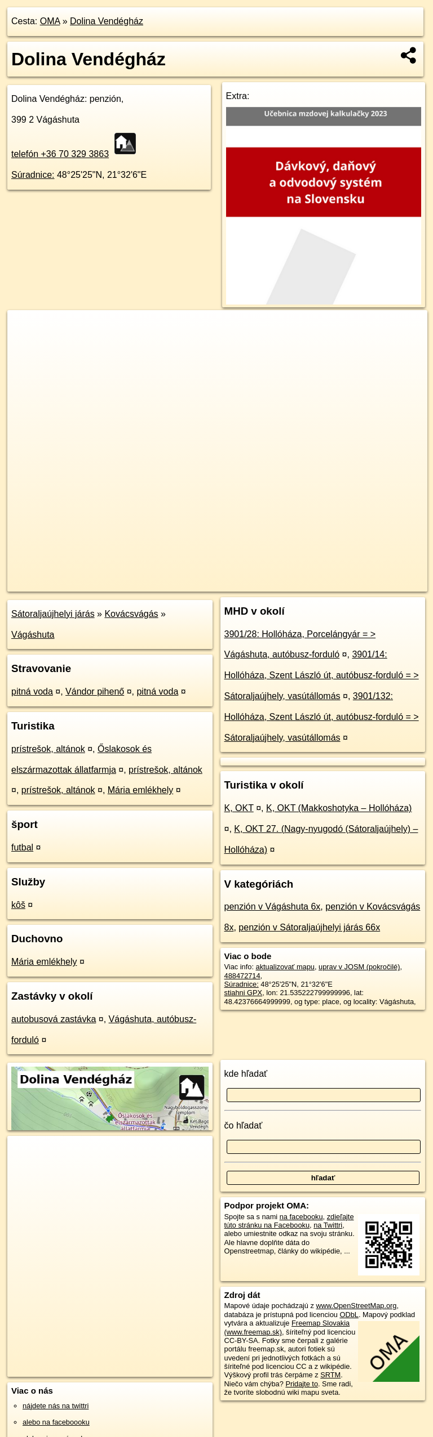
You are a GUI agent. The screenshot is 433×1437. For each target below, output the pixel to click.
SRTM (330, 1375)
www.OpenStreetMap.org (356, 1305)
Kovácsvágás (131, 614)
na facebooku (301, 1216)
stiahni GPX (243, 992)
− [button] (26, 346)
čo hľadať (243, 1125)
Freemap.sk (293, 582)
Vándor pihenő (94, 691)
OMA (50, 21)
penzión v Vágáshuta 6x (272, 906)
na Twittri (327, 1225)
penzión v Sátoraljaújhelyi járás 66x (309, 927)
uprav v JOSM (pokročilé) (359, 967)
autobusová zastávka (53, 1019)
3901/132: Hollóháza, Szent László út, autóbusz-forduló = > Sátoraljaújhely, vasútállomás (321, 716)
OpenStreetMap (236, 582)
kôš (18, 905)
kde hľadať (246, 1073)
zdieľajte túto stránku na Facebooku (289, 1220)
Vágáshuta (33, 634)
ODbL (348, 1314)
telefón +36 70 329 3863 (60, 154)
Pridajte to (301, 1384)
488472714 (242, 976)
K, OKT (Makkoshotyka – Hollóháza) (339, 808)
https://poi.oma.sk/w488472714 (378, 582)
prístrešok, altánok (48, 749)
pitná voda (32, 691)
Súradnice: (33, 175)
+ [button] (26, 329)
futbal (22, 847)
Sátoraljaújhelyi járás (53, 614)
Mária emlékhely (140, 790)
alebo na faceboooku (56, 1422)
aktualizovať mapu (285, 967)
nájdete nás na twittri (56, 1406)
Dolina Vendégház (106, 21)
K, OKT (239, 808)
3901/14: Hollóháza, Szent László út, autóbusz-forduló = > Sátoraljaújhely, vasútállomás (321, 675)
